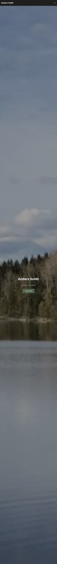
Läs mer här (28, 291)
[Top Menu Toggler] (54, 2)
